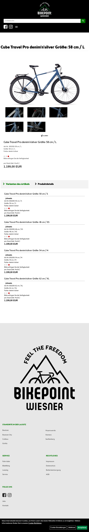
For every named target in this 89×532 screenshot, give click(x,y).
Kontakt (5, 506)
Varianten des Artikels (16, 184)
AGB (47, 474)
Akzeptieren (82, 527)
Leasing (5, 470)
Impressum (50, 461)
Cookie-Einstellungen (58, 527)
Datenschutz (50, 466)
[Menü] (16, 27)
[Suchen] (83, 21)
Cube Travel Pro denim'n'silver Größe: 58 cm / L (43, 47)
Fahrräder (6, 461)
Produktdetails (44, 184)
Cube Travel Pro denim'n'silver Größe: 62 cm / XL (26, 278)
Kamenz (49, 435)
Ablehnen (71, 527)
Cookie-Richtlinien (35, 523)
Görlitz (4, 443)
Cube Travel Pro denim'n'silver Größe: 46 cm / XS (26, 222)
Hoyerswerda (51, 430)
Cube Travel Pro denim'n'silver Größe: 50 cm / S (26, 193)
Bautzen (5, 430)
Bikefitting (6, 466)
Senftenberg (50, 439)
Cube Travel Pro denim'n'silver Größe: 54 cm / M (26, 250)
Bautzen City (7, 435)
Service (5, 474)
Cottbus (5, 439)
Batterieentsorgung (53, 470)
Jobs (4, 501)
